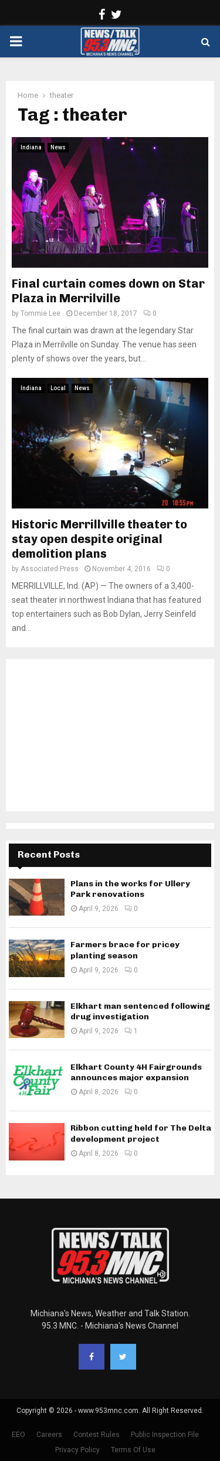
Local (58, 388)
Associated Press (50, 569)
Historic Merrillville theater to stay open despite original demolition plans (99, 539)
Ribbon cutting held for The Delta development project (140, 1133)
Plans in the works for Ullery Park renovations (130, 889)
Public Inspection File (165, 1435)
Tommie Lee (40, 313)
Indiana (31, 147)
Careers (49, 1435)
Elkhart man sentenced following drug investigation (140, 1011)
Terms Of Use (133, 1450)
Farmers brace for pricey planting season (125, 950)
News (58, 147)
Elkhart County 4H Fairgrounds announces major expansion (136, 1072)
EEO (18, 1435)
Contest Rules (96, 1435)
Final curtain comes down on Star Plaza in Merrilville (108, 291)
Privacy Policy (77, 1450)
